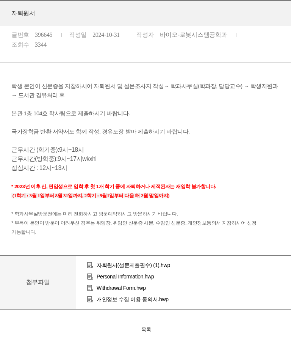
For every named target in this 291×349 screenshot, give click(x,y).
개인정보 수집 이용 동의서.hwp (133, 299)
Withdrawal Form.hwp (121, 288)
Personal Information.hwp (125, 277)
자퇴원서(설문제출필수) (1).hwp (133, 265)
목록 (146, 329)
